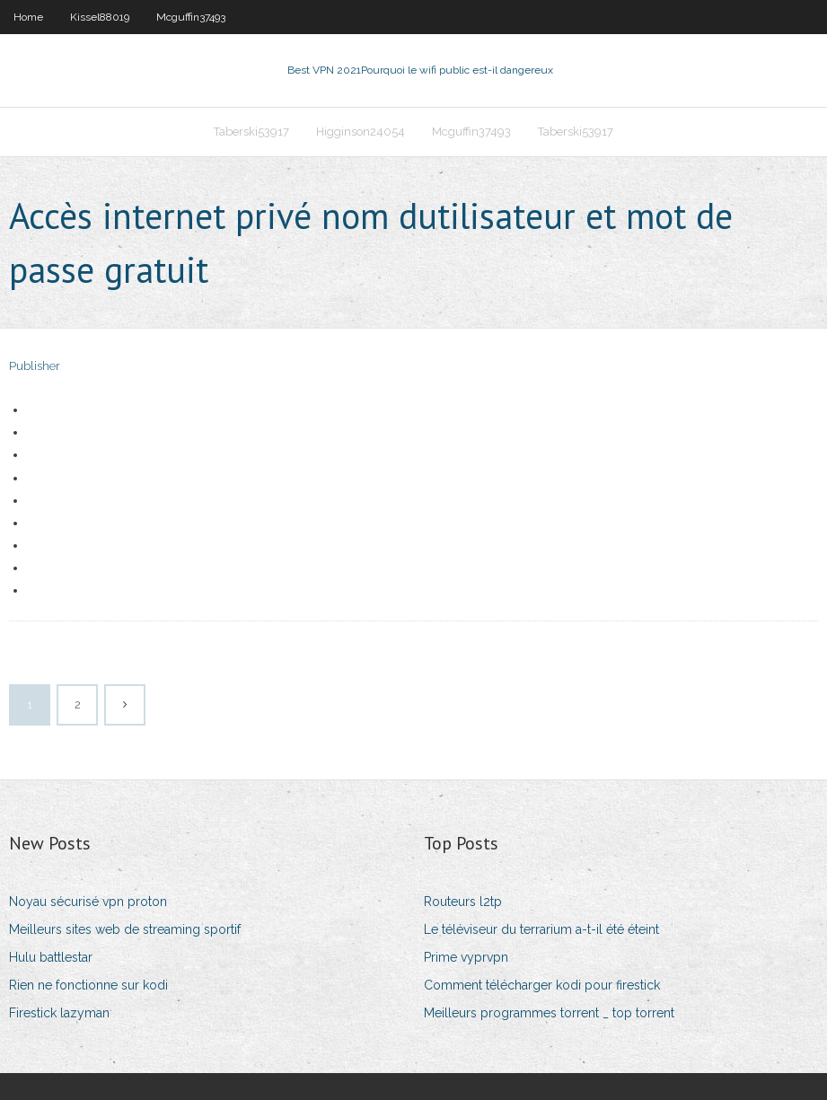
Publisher (34, 366)
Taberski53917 (251, 131)
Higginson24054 (360, 131)
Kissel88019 (99, 17)
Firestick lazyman (59, 1013)
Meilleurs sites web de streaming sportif (125, 929)
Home (28, 17)
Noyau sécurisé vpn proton (88, 901)
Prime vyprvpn (466, 957)
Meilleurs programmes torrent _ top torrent (549, 1013)
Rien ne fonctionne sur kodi (88, 985)
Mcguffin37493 (190, 17)
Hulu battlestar (50, 957)
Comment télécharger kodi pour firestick (542, 985)
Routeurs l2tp (463, 901)
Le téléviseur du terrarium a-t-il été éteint (541, 929)
